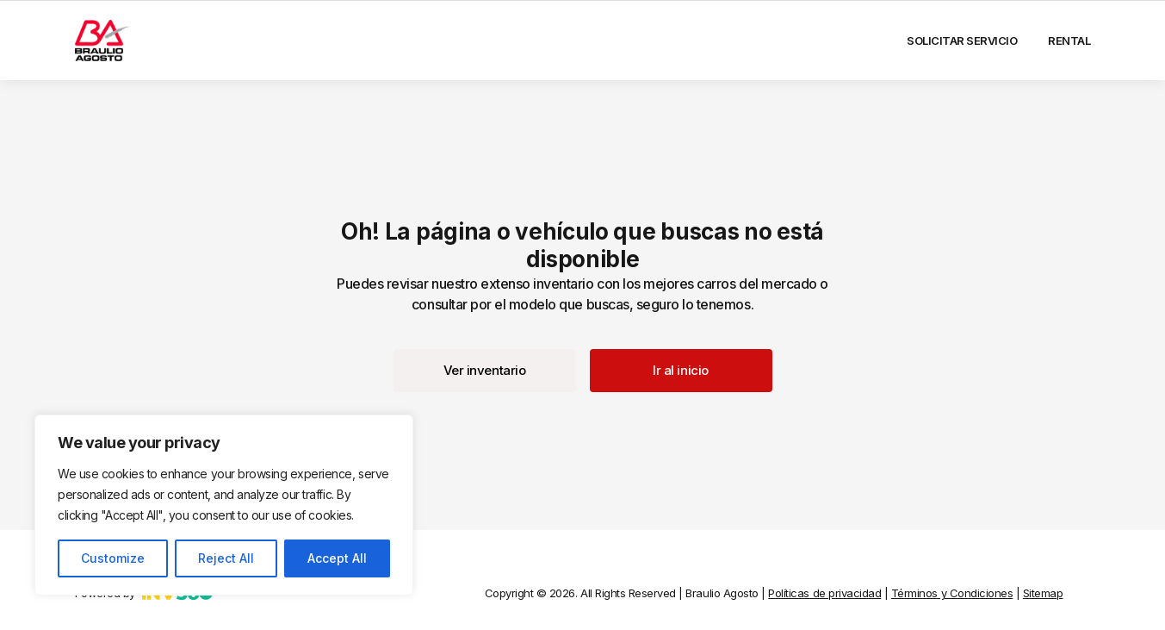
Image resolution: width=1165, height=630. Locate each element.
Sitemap (1043, 593)
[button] (484, 370)
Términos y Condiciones (952, 593)
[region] (223, 505)
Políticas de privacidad (824, 593)
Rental (1069, 40)
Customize (113, 558)
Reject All (226, 558)
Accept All (337, 558)
